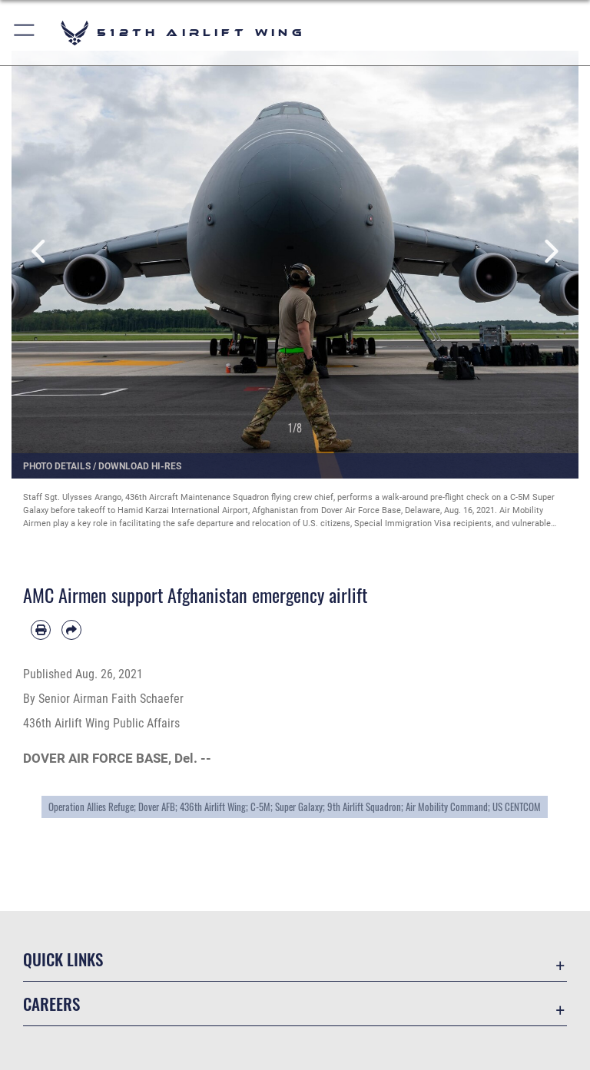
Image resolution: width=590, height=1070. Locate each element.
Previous (40, 251)
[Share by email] (71, 630)
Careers (51, 1003)
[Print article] (41, 630)
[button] (25, 32)
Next (550, 251)
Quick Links (63, 959)
